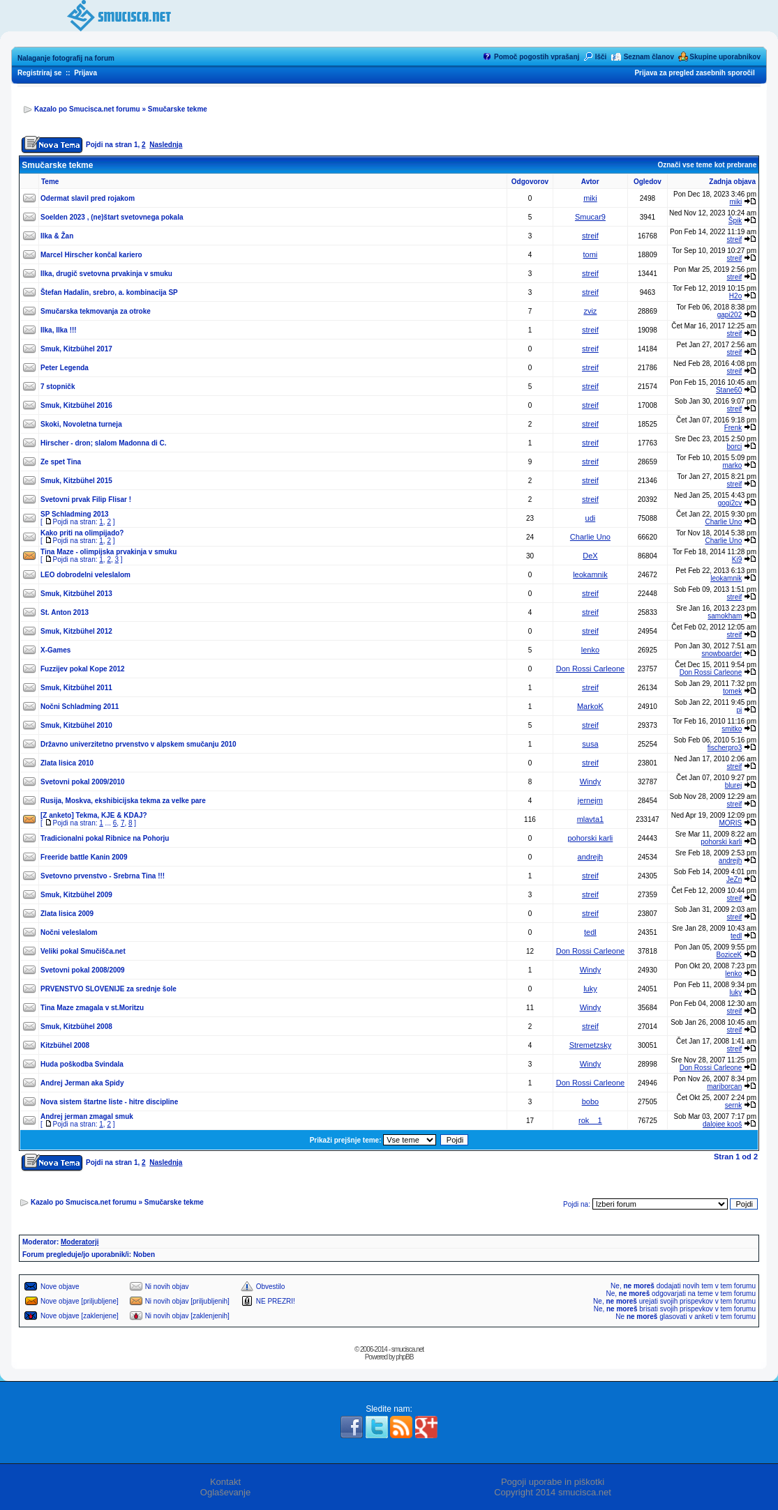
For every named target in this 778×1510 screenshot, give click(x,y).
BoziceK (729, 955)
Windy (590, 781)
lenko (590, 650)
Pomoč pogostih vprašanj (536, 57)
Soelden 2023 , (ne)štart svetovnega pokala (112, 217)
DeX (590, 555)
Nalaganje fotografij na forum (65, 58)
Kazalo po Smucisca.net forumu (87, 109)
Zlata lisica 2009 (66, 913)
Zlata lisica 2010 (66, 763)
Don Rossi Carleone (590, 668)
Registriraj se (39, 73)
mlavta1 (590, 819)
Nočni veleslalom (69, 932)
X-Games (55, 650)
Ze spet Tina (60, 462)
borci (734, 446)
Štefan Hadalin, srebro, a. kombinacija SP (109, 292)
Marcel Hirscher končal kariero (91, 255)
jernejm (590, 800)
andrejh (591, 857)
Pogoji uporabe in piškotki (552, 1482)
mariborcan (724, 1086)
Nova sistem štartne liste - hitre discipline (109, 1102)
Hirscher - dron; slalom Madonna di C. (103, 443)
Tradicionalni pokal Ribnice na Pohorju (104, 838)
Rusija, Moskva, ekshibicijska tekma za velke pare (123, 800)
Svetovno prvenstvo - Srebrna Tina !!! (102, 876)
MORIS (730, 823)
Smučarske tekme (177, 109)
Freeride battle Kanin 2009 (84, 857)
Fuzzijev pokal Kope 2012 (82, 669)
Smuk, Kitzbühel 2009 (76, 895)
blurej (733, 785)
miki (590, 198)
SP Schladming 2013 (74, 514)
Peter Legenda (64, 368)
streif (590, 235)
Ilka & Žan (56, 236)
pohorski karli (590, 838)
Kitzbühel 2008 (64, 1045)
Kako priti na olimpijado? (82, 533)
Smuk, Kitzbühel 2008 (76, 1026)
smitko (731, 729)
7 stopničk (57, 386)
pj (739, 710)
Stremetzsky (590, 1045)
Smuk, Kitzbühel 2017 (76, 349)
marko (732, 465)
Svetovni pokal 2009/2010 (82, 782)
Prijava (85, 73)
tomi (590, 254)
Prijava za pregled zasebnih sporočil (694, 73)
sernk (733, 1105)
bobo (590, 1101)
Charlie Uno (723, 522)
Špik (735, 220)
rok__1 (590, 1120)
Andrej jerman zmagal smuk (86, 1116)
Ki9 (737, 559)
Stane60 (729, 390)
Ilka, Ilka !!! (58, 330)
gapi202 (729, 315)
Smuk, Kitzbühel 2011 (76, 688)
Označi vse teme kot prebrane (706, 165)
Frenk (733, 428)
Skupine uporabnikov (725, 57)
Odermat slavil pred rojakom (87, 198)
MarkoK (590, 706)
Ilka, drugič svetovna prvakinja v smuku (106, 273)
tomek (732, 691)
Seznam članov (649, 57)
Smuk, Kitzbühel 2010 (76, 725)
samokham (725, 616)
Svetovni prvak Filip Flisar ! (85, 499)
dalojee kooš (722, 1124)
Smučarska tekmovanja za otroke (95, 311)
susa (590, 744)
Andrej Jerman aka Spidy (82, 1083)
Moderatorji (79, 1242)
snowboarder (721, 653)
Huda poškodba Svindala (82, 1064)
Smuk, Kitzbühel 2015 (76, 481)
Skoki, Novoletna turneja (81, 424)
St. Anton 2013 (64, 612)
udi (590, 518)
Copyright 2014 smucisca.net (552, 1492)
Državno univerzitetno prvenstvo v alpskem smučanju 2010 (138, 744)
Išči (601, 57)
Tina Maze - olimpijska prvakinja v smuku (108, 552)
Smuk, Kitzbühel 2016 (76, 405)
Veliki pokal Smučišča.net (83, 951)
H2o (735, 296)
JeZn (734, 879)
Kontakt (225, 1482)
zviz (590, 311)
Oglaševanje (225, 1492)
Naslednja (165, 144)
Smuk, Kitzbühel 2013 (76, 593)
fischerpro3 (725, 748)
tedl (590, 932)
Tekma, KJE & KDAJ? (111, 815)
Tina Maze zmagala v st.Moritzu (92, 1008)
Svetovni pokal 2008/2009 (82, 970)
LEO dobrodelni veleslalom (85, 575)
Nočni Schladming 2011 (79, 706)
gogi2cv (730, 503)
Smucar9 (590, 217)
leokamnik (590, 574)
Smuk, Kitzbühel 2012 (76, 631)
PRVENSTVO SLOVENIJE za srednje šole (108, 989)
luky (590, 988)
